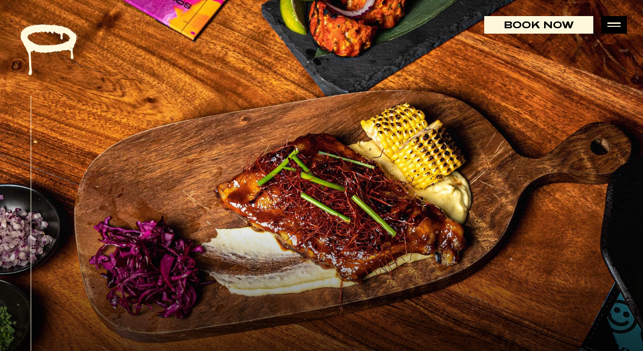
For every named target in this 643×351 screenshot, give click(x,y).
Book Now (539, 24)
